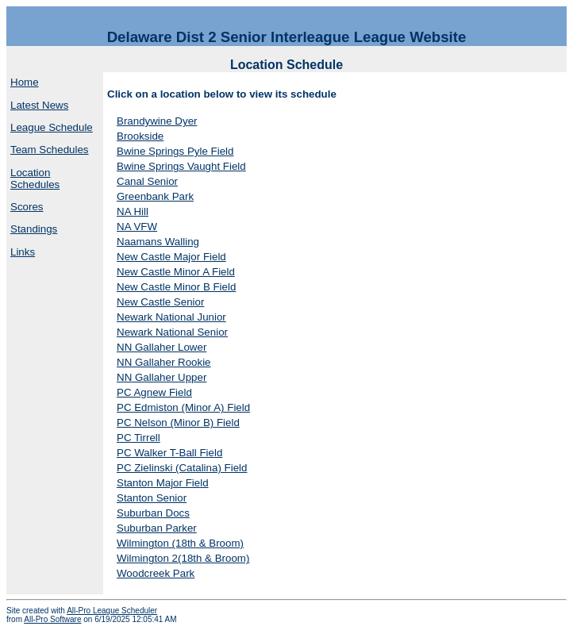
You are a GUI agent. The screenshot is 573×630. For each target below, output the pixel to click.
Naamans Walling (158, 242)
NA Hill (132, 211)
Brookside (140, 136)
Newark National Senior (172, 332)
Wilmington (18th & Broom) (180, 543)
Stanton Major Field (163, 483)
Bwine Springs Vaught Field (181, 166)
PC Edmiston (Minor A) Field (183, 407)
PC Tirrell (138, 438)
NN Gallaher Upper (161, 377)
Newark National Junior (171, 317)
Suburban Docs (153, 513)
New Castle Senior (160, 302)
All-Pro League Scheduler (112, 610)
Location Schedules (35, 178)
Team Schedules (49, 150)
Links (22, 252)
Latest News (39, 105)
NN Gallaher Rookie (164, 362)
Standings (33, 229)
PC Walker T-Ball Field (169, 453)
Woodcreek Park (155, 573)
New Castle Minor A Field (176, 272)
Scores (26, 207)
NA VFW (137, 226)
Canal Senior (147, 181)
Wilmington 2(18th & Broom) (183, 558)
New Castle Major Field (171, 257)
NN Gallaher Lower (161, 347)
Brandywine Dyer (157, 121)
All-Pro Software (52, 619)
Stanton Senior (152, 498)
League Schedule (51, 127)
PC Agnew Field (154, 392)
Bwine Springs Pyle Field (175, 151)
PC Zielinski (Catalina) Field (182, 468)
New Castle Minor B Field (176, 287)
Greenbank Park (155, 196)
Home (24, 82)
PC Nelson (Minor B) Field (178, 422)
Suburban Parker (157, 528)
